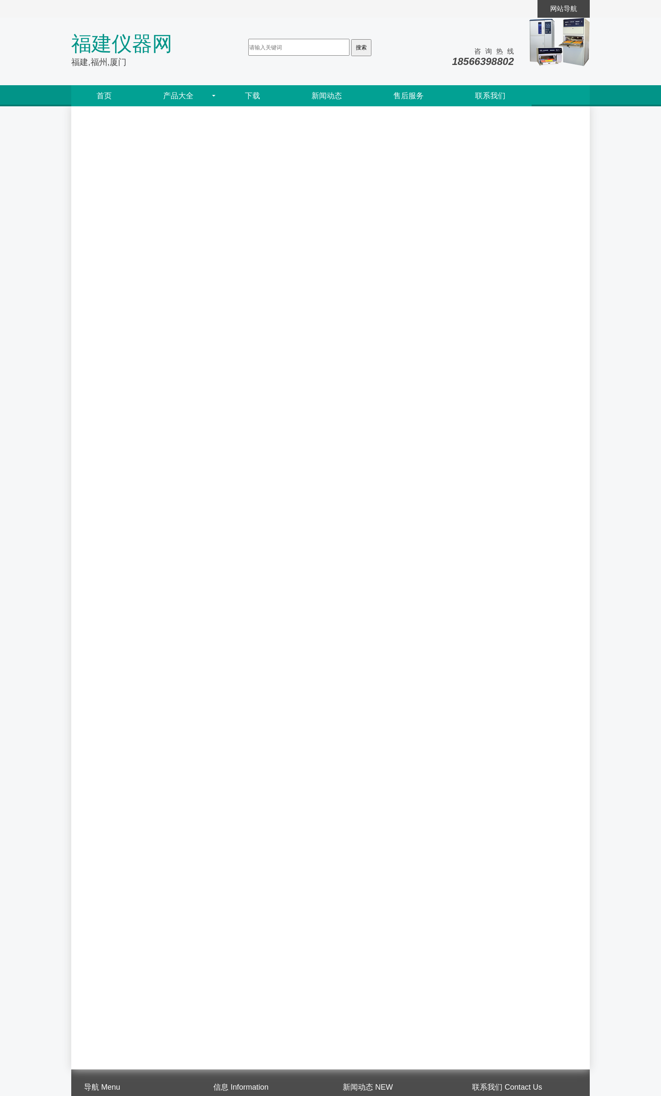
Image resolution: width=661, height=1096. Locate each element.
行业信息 (226, 1033)
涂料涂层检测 (492, 773)
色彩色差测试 (492, 727)
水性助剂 (485, 890)
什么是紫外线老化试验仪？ (383, 1043)
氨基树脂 (485, 820)
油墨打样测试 (492, 750)
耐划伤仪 (102, 279)
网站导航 (563, 8)
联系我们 (490, 96)
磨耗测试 (485, 704)
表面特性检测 (492, 681)
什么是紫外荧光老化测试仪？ (386, 1013)
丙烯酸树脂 (488, 913)
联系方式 (97, 1054)
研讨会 (223, 1013)
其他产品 (485, 936)
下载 (252, 96)
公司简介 (97, 1003)
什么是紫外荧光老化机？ (380, 1003)
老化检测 (485, 657)
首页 (104, 96)
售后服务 (408, 96)
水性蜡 (482, 843)
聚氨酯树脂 (488, 866)
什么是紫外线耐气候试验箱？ (386, 1023)
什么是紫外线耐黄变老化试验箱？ (393, 1033)
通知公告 (226, 1023)
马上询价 (100, 338)
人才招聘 (97, 1043)
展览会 (223, 1003)
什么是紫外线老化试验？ (380, 1054)
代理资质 (97, 1023)
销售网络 (97, 1013)
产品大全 (178, 96)
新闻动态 (327, 96)
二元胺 (482, 797)
